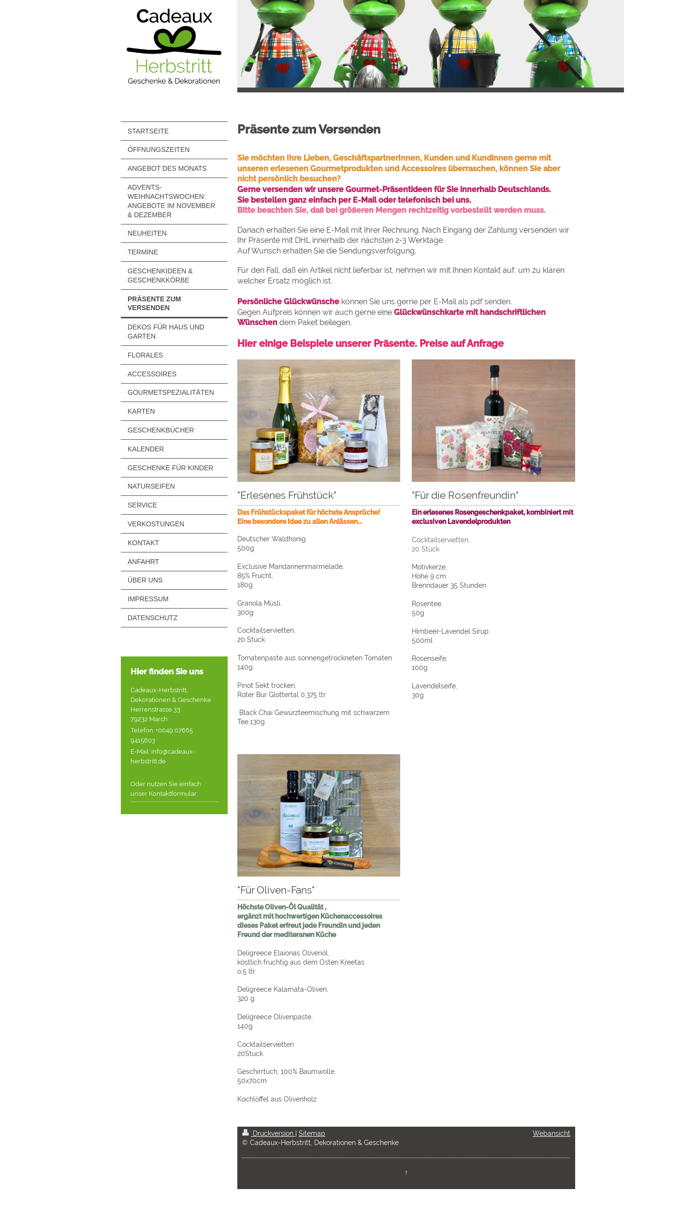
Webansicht (551, 1133)
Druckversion (268, 1133)
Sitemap (312, 1133)
